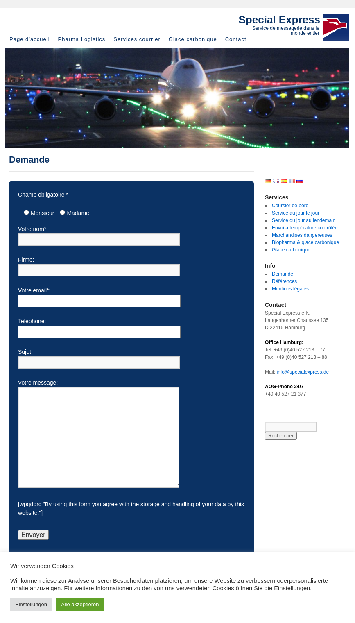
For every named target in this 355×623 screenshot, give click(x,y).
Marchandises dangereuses (302, 235)
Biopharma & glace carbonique (305, 242)
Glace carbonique (193, 39)
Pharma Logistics (82, 39)
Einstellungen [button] (31, 604)
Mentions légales (290, 289)
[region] (177, 98)
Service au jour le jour (295, 213)
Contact (235, 39)
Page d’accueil (29, 39)
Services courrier (137, 39)
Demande (282, 274)
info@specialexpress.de (303, 372)
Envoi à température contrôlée (305, 228)
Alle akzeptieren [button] (80, 604)
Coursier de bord (290, 205)
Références (284, 281)
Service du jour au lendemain (303, 220)
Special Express (279, 20)
